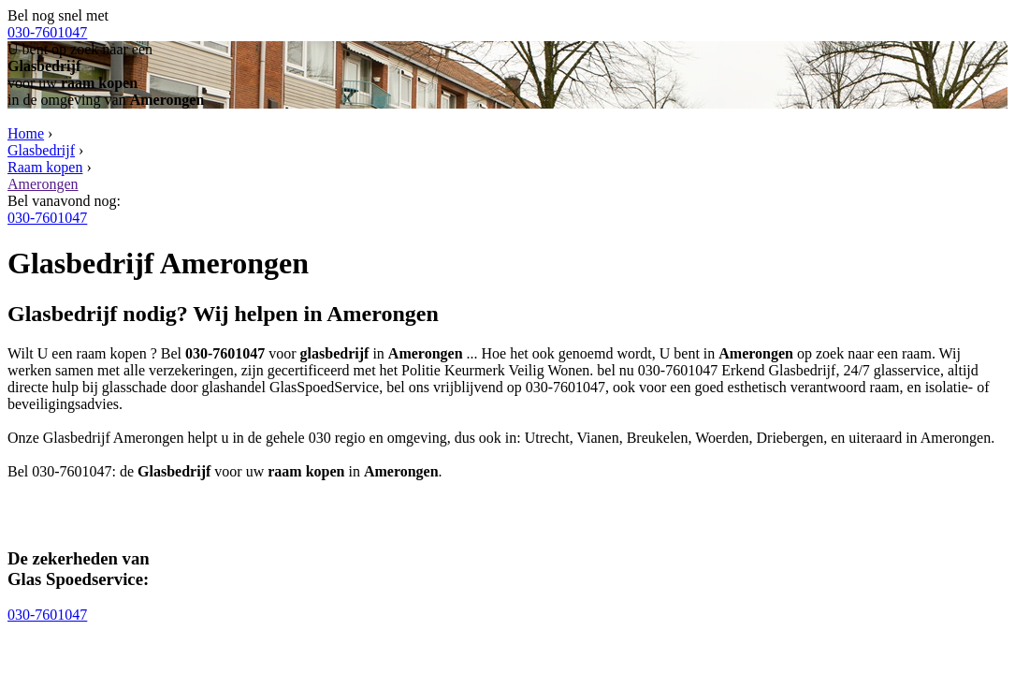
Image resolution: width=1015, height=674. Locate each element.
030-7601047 (47, 32)
